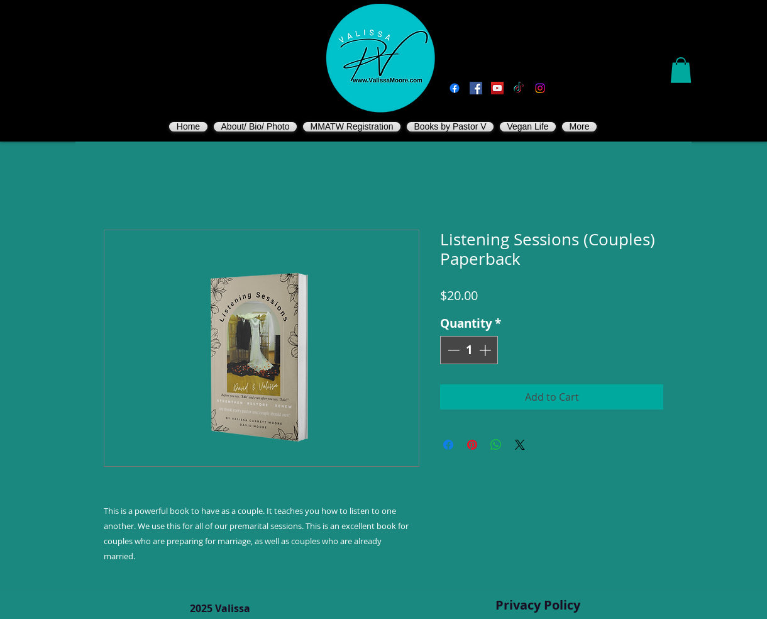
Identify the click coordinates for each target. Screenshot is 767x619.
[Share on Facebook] (448, 444)
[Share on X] (519, 444)
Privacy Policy (537, 604)
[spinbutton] (469, 350)
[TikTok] (518, 88)
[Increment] (486, 350)
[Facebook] (454, 88)
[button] (681, 70)
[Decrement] (452, 350)
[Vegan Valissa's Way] (476, 88)
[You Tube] (497, 88)
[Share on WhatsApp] (496, 444)
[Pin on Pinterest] (472, 444)
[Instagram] (540, 88)
